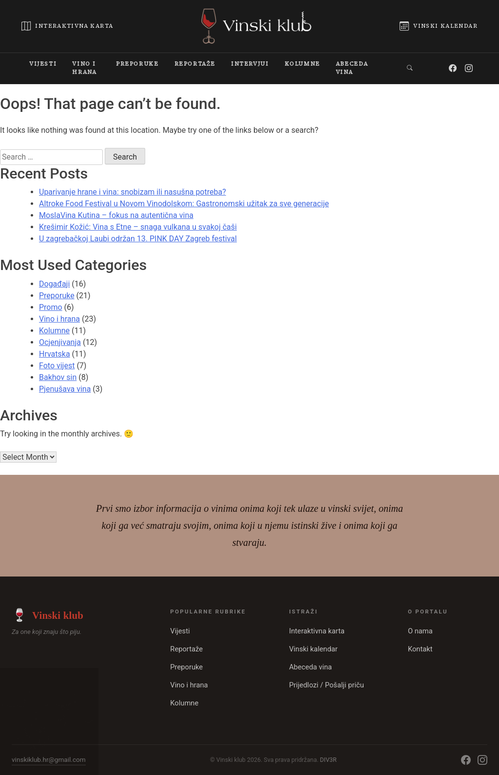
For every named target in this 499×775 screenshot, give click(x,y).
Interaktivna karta (317, 631)
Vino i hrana (59, 319)
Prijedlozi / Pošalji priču (326, 685)
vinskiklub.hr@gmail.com (49, 759)
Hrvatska (54, 354)
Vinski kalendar (313, 649)
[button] (410, 68)
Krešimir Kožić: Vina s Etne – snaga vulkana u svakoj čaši (138, 227)
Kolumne (54, 330)
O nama (420, 631)
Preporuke (57, 295)
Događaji (54, 283)
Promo (50, 307)
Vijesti (180, 631)
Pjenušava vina (65, 389)
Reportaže (186, 649)
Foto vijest (57, 365)
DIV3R (328, 759)
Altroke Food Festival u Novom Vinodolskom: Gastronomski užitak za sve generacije (184, 203)
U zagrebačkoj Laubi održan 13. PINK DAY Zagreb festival (138, 238)
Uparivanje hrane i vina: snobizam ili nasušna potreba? (132, 192)
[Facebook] (453, 68)
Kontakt (420, 649)
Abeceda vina (310, 667)
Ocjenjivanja (60, 342)
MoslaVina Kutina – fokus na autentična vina (116, 215)
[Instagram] (469, 68)
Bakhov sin (58, 377)
